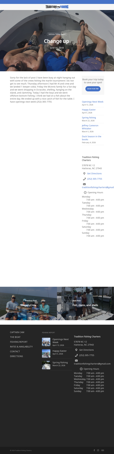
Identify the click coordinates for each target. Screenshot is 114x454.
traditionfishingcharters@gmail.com (92, 363)
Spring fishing (89, 117)
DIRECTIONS (16, 356)
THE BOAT (15, 337)
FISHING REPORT (18, 341)
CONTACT (15, 351)
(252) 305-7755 (94, 178)
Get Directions (94, 173)
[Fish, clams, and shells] (85, 303)
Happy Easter (89, 109)
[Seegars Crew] (28, 303)
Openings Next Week (92, 101)
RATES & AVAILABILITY (21, 346)
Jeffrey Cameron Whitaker (90, 127)
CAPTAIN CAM (17, 332)
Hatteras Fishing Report (57, 34)
